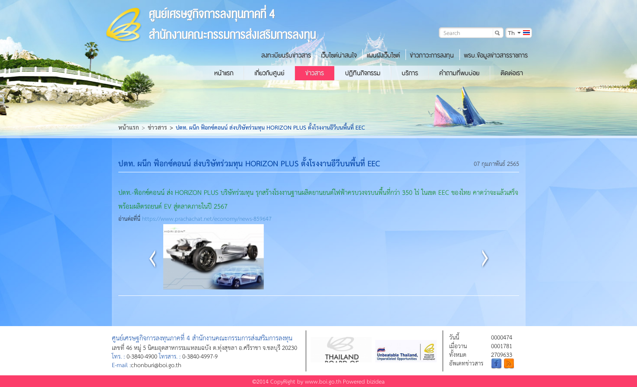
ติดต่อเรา (512, 73)
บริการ (410, 73)
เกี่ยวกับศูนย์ (269, 73)
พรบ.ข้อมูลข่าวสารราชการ (496, 55)
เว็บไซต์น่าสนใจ (339, 55)
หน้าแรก (223, 73)
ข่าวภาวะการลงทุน (432, 55)
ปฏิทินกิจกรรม (362, 73)
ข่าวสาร (314, 73)
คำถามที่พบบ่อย (459, 73)
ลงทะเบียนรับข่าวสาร (286, 55)
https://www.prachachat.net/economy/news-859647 (207, 218)
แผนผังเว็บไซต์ (383, 55)
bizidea (376, 381)
